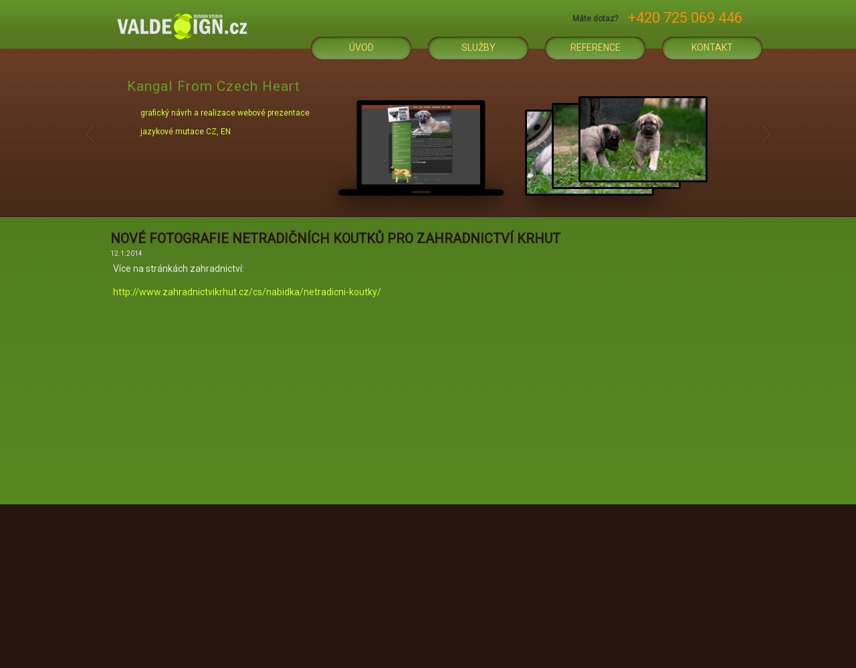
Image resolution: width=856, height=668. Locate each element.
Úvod (361, 47)
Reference (595, 47)
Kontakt (712, 47)
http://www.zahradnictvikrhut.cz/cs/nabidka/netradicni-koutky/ (247, 292)
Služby (478, 47)
